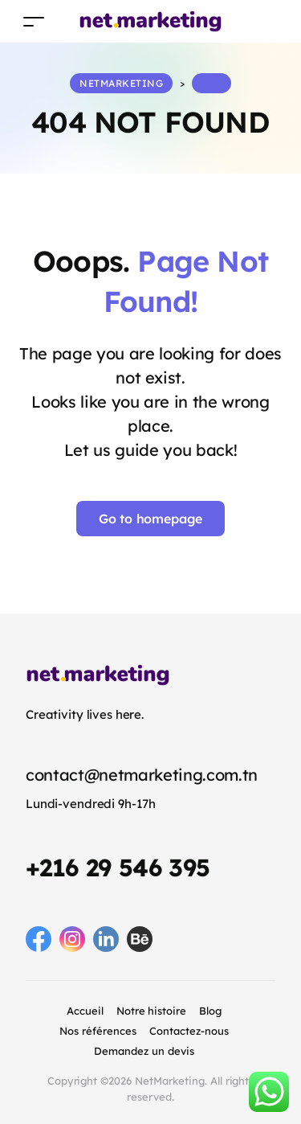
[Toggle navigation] (34, 21)
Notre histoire (151, 1010)
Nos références (97, 1030)
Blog (210, 1010)
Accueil (85, 1010)
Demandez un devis (143, 1050)
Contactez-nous (189, 1030)
